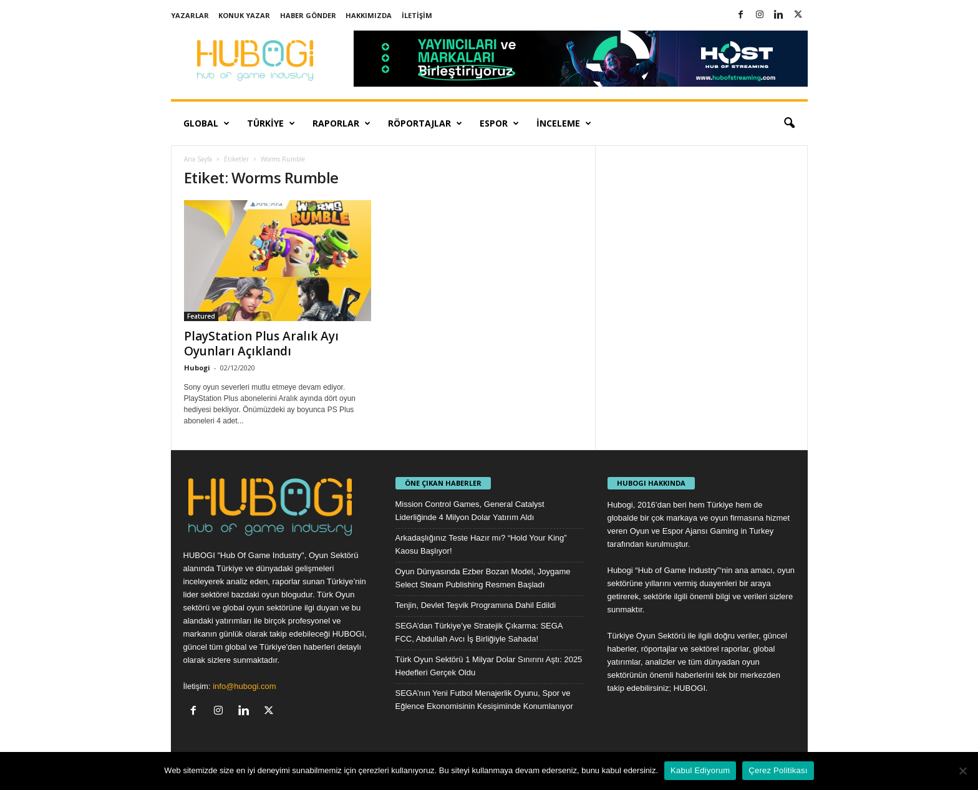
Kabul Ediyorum (700, 770)
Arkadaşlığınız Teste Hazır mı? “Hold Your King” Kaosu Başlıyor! (481, 544)
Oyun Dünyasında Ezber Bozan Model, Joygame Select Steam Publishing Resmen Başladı (483, 578)
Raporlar (341, 123)
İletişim (417, 15)
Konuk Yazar (244, 15)
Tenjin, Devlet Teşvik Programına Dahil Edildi (475, 605)
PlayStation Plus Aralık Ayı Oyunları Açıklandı (261, 343)
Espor (499, 123)
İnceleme (563, 123)
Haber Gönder (308, 15)
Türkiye (271, 123)
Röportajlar (425, 123)
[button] (789, 123)
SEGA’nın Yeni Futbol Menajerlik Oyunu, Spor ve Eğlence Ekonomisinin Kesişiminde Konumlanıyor (484, 699)
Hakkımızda (369, 15)
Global (206, 123)
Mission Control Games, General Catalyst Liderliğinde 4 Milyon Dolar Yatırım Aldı (470, 510)
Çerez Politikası (777, 770)
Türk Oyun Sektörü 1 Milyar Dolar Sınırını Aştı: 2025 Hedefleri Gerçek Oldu (489, 666)
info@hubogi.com (244, 686)
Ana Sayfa (198, 159)
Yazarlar (190, 15)
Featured (201, 316)
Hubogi (197, 367)
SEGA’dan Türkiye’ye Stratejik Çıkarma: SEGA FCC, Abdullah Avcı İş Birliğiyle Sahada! (479, 632)
